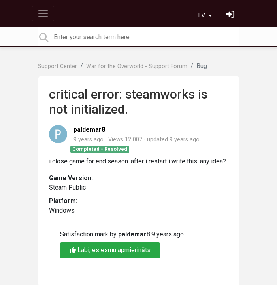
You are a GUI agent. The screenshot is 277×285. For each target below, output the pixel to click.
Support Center (57, 66)
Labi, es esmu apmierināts (110, 250)
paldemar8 (89, 129)
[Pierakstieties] (231, 15)
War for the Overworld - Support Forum (136, 66)
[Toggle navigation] (43, 13)
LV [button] (202, 15)
